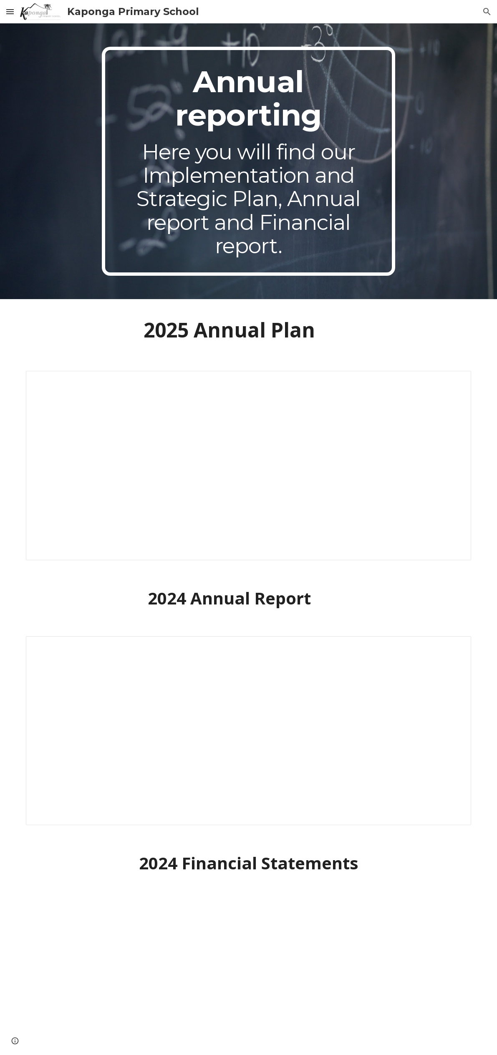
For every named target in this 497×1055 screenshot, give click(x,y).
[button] (10, 11)
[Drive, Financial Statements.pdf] (249, 973)
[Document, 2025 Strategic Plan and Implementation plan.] (249, 465)
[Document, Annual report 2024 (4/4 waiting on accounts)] (249, 731)
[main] (248, 161)
